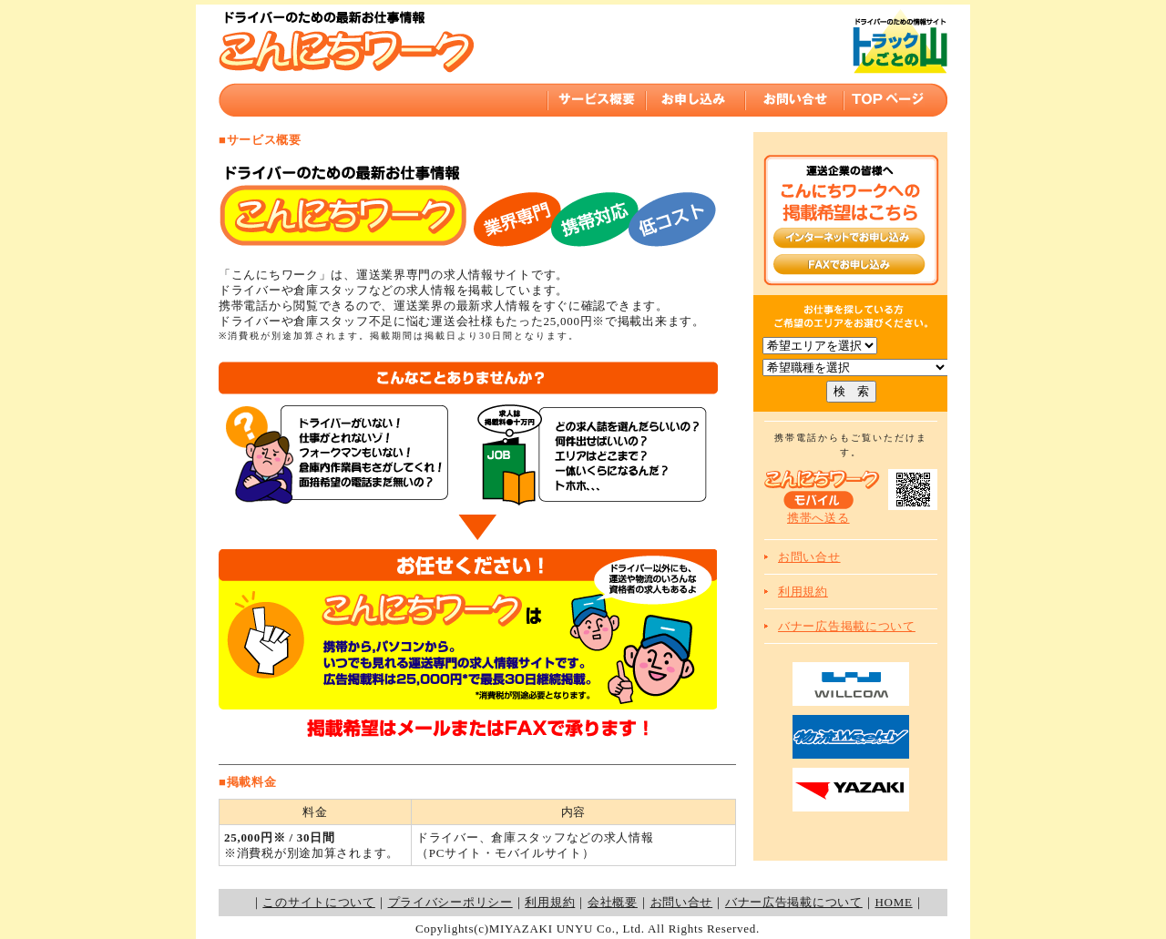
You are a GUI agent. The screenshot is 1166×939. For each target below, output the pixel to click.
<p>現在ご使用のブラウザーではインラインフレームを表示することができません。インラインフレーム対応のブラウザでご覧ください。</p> (583, 64)
